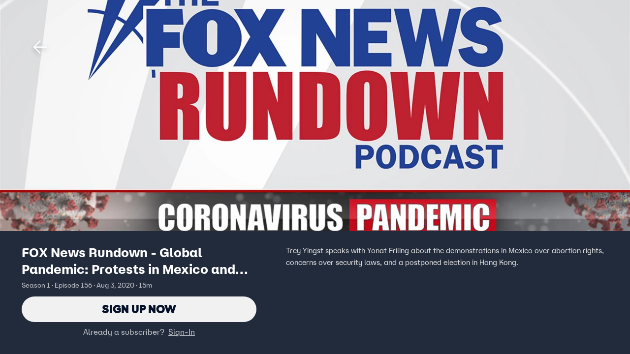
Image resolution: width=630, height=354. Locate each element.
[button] (40, 47)
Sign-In (181, 332)
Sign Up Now (139, 309)
